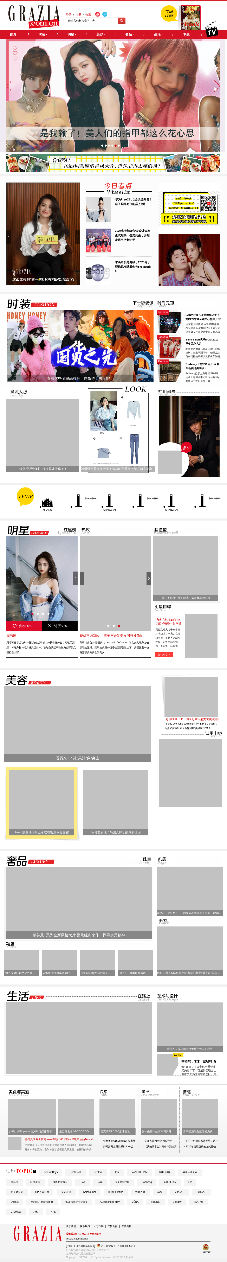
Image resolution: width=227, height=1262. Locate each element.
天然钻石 (179, 1192)
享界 (160, 1192)
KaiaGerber (89, 1192)
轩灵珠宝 (35, 1182)
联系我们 (85, 1226)
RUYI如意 (165, 1172)
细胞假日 (155, 1201)
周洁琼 (11, 635)
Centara (98, 1172)
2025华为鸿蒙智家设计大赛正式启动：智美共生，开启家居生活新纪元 (132, 235)
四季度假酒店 (60, 1182)
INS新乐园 (75, 1172)
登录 (69, 14)
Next (77, 237)
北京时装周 (17, 1192)
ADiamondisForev (109, 1201)
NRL (53, 1211)
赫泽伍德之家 (190, 1172)
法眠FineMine (116, 1192)
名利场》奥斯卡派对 (42, 1201)
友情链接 (126, 1226)
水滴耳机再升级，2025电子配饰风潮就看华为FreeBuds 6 (133, 267)
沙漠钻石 (201, 1192)
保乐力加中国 (122, 1182)
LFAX (82, 1182)
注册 (78, 14)
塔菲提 (14, 1182)
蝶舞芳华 (140, 1192)
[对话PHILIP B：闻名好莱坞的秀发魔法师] (192, 719)
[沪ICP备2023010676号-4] (80, 1246)
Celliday (177, 1201)
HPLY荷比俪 (42, 1192)
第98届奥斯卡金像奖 (76, 1201)
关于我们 (71, 1226)
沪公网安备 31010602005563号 (116, 1246)
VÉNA (135, 1201)
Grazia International (77, 1238)
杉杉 (36, 1211)
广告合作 (112, 1226)
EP (190, 1182)
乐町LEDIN (170, 1182)
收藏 (88, 14)
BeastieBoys (50, 1172)
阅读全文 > (164, 654)
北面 (117, 1172)
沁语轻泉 (198, 1201)
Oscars (14, 1201)
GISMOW (16, 1211)
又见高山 (66, 1192)
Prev (8, 237)
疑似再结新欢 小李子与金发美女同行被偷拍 (111, 635)
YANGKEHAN (139, 1172)
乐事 (100, 1182)
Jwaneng (146, 1182)
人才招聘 (99, 1226)
